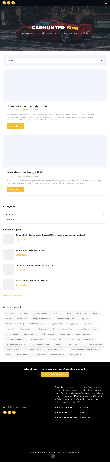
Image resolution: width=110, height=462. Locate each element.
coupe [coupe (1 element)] (8, 319)
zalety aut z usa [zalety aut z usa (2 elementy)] (76, 355)
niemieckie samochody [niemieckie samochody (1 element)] (40, 345)
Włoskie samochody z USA (25, 172)
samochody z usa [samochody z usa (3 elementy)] (13, 350)
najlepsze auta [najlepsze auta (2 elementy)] (37, 339)
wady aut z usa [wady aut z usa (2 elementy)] (39, 355)
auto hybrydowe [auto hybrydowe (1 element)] (40, 314)
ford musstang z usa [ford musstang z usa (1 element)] (65, 319)
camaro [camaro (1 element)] (95, 314)
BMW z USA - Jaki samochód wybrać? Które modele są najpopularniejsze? (50, 235)
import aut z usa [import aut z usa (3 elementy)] (26, 329)
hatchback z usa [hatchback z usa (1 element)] (37, 324)
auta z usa (10, 215)
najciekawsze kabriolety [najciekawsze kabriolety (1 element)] (15, 339)
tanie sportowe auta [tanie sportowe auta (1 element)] (56, 350)
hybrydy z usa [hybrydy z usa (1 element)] (73, 324)
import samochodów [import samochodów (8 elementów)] (47, 329)
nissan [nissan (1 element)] (58, 345)
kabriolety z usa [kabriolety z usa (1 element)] (30, 334)
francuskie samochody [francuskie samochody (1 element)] (15, 324)
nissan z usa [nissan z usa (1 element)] (72, 345)
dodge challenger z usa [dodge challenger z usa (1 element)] (42, 319)
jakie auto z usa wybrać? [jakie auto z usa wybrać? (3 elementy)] (87, 329)
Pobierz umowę (64, 407)
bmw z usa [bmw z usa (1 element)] (81, 314)
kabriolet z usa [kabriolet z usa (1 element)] (48, 334)
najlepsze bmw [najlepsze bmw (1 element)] (55, 339)
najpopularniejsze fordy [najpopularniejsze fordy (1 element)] (15, 345)
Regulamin (87, 418)
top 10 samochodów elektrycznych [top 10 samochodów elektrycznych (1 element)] (84, 350)
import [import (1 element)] (87, 324)
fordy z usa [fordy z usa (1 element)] (84, 319)
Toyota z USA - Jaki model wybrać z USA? (35, 266)
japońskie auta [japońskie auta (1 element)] (12, 334)
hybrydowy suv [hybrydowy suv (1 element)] (56, 324)
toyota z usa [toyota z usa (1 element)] (22, 355)
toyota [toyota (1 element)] (8, 355)
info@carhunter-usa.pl (15, 407)
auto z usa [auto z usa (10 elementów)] (57, 314)
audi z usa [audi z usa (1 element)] (10, 314)
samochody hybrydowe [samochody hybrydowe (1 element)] (92, 345)
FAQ (84, 412)
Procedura (62, 412)
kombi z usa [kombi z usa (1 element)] (65, 334)
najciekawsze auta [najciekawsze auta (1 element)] (83, 334)
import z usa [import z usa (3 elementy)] (67, 329)
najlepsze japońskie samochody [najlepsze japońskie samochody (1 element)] (80, 339)
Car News (10, 220)
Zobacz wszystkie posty (12, 295)
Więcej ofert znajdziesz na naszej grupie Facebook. (55, 369)
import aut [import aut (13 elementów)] (10, 329)
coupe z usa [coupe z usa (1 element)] (22, 319)
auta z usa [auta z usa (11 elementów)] (24, 314)
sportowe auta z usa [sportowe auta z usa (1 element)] (34, 350)
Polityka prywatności (67, 418)
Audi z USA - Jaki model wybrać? (31, 250)
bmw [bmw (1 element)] (69, 314)
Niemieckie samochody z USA (27, 106)
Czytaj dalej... (15, 126)
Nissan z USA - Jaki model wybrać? (32, 281)
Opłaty (85, 407)
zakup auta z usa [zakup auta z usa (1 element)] (57, 355)
